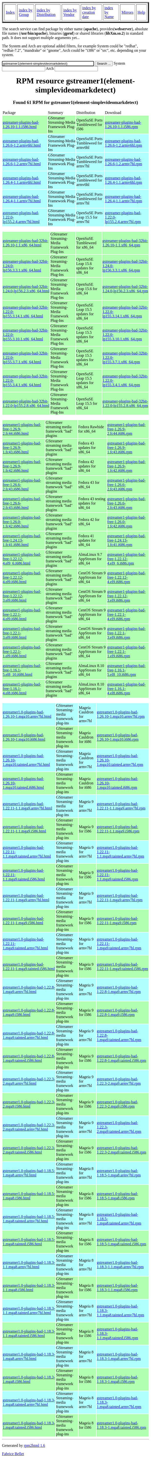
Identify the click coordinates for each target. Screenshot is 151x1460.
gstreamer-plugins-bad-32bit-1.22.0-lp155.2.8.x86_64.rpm (125, 403)
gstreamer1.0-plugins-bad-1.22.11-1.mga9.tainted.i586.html (29, 966)
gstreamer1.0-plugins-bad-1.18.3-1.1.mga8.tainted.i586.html (29, 1333)
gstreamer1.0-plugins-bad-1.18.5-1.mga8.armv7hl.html (29, 1173)
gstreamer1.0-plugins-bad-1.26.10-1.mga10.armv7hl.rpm (121, 714)
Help (141, 12)
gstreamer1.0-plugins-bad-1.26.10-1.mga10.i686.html (24, 737)
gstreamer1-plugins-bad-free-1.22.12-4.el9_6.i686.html (22, 558)
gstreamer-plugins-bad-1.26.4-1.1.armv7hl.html (22, 198)
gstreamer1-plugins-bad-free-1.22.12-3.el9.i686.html (22, 595)
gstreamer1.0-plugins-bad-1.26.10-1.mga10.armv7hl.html (27, 714)
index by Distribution (46, 12)
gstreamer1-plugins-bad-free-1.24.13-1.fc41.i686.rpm (126, 540)
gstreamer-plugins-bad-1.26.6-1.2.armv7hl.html (22, 161)
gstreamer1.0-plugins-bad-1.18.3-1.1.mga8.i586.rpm (117, 1287)
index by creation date (89, 12)
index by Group (25, 12)
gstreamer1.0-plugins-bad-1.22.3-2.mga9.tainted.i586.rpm (121, 1150)
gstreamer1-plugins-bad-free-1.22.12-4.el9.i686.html (22, 577)
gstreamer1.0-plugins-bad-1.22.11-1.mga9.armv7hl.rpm (119, 897)
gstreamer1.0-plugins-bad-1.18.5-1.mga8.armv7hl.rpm (119, 1173)
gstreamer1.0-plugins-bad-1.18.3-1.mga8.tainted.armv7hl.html (29, 1402)
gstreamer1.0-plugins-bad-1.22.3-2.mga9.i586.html (29, 1104)
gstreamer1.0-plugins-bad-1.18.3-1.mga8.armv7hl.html (29, 1356)
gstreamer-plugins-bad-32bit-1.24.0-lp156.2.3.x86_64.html (26, 288)
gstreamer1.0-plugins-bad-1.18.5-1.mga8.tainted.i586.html (29, 1241)
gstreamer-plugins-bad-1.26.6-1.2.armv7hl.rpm (123, 161)
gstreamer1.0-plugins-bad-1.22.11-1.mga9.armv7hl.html (26, 897)
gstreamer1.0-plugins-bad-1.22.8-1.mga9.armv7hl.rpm (119, 989)
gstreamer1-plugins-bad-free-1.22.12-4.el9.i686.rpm (126, 577)
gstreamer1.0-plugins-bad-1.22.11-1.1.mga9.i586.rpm (118, 829)
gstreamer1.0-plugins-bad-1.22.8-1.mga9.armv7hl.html (29, 989)
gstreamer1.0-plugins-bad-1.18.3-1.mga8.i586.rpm (117, 1379)
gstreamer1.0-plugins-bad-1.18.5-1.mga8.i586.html (29, 1196)
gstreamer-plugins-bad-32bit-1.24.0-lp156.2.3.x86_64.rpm (125, 288)
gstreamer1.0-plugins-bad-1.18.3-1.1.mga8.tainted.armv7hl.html (29, 1310)
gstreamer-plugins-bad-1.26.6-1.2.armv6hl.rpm (123, 143)
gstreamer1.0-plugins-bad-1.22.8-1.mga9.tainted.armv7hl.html (29, 1035)
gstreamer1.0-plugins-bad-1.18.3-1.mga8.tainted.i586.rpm (121, 1425)
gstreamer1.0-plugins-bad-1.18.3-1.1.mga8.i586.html (29, 1287)
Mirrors (127, 12)
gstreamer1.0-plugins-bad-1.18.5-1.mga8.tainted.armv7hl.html (29, 1219)
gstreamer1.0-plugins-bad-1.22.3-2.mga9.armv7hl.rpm (119, 1081)
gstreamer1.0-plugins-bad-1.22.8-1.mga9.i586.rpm (117, 1012)
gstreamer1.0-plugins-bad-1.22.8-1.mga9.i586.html (29, 1012)
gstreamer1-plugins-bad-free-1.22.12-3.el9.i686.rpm (126, 595)
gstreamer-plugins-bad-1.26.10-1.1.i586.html (21, 124)
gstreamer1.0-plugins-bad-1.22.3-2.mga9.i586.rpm (117, 1104)
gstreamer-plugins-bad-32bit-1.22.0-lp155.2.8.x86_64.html (26, 403)
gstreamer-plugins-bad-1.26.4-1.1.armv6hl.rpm (123, 180)
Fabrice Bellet (13, 1454)
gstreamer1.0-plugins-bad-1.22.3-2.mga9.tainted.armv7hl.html (29, 1127)
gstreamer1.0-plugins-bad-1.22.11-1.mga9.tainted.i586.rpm (122, 966)
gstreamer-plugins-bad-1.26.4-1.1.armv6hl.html (22, 180)
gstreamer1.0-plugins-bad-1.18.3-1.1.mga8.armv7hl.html (29, 1264)
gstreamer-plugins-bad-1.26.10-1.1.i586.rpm (123, 124)
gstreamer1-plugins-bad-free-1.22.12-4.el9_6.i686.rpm (126, 558)
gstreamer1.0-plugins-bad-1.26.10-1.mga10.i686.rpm (118, 737)
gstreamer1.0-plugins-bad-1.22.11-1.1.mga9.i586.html (24, 829)
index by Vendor (70, 12)
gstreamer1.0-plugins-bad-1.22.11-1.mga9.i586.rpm (117, 920)
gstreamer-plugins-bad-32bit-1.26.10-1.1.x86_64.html (25, 243)
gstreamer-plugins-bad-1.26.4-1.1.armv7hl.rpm (123, 198)
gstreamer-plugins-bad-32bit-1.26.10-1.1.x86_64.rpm (125, 243)
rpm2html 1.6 (34, 1445)
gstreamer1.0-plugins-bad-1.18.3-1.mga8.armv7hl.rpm (119, 1356)
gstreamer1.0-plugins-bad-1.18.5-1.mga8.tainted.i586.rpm (121, 1241)
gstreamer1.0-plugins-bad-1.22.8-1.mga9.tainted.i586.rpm (121, 1058)
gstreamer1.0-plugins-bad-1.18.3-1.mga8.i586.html (29, 1379)
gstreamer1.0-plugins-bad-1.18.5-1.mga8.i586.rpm (117, 1196)
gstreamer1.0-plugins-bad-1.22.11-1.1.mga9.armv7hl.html (27, 806)
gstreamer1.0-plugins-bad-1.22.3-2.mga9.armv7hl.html (29, 1081)
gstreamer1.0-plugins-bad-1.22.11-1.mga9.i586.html (23, 920)
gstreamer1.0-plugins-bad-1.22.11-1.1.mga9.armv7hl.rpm (121, 806)
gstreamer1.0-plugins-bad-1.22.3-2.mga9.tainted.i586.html (29, 1150)
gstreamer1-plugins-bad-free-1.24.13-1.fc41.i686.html (22, 540)
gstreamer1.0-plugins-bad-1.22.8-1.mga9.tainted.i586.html (29, 1058)
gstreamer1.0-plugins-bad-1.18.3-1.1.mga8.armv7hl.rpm (120, 1264)
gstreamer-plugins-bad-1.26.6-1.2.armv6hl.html (22, 143)
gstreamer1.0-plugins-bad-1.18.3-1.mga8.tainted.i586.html (29, 1425)
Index (10, 12)
